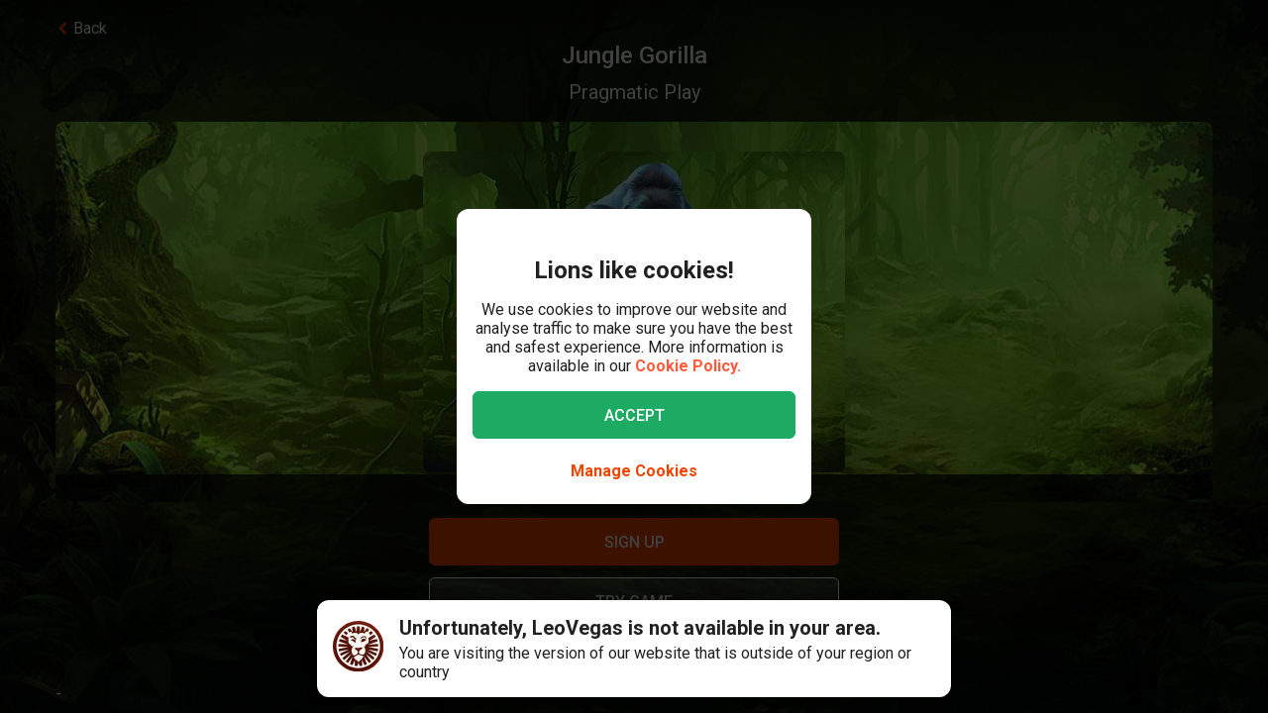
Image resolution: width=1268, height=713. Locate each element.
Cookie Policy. (688, 365)
